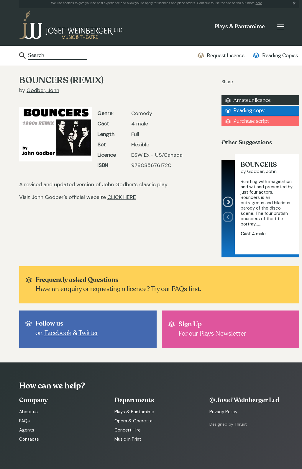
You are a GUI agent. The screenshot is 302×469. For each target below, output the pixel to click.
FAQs (24, 421)
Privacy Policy (223, 412)
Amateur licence (252, 100)
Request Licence (225, 55)
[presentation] (228, 233)
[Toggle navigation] (281, 26)
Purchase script (251, 121)
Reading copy (249, 110)
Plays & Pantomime (239, 26)
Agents (26, 430)
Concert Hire (127, 430)
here (259, 3)
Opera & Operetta (133, 421)
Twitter (88, 333)
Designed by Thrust (228, 424)
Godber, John (43, 90)
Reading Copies (280, 55)
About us (28, 412)
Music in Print (127, 439)
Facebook (57, 333)
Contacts (29, 439)
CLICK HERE (121, 197)
